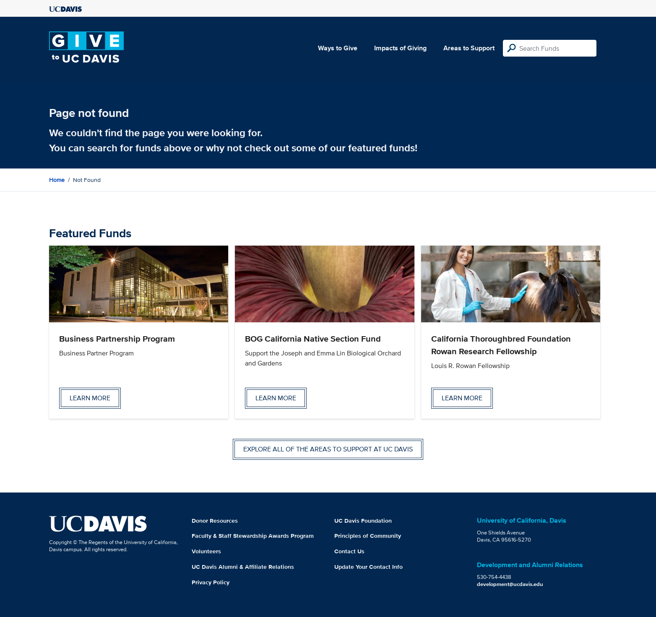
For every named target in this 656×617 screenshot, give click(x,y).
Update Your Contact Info (368, 567)
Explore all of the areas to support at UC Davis (328, 449)
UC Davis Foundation (363, 520)
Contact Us (349, 551)
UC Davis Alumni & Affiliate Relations (243, 567)
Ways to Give (337, 48)
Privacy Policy (210, 582)
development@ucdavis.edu (510, 584)
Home (57, 180)
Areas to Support (469, 48)
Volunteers (206, 551)
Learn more (90, 398)
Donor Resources (215, 520)
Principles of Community (367, 535)
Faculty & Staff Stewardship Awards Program (253, 535)
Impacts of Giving (400, 48)
